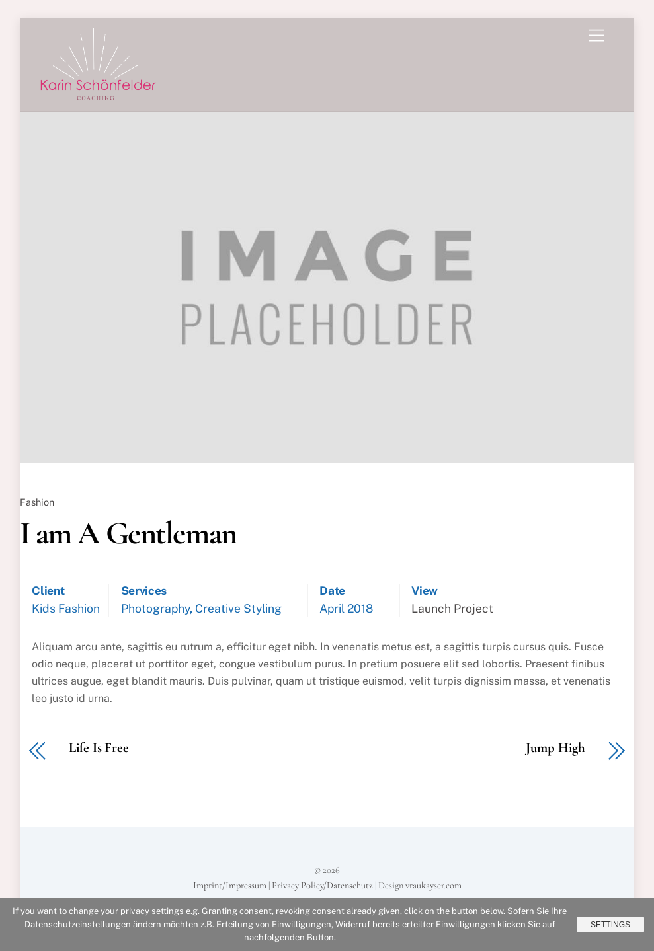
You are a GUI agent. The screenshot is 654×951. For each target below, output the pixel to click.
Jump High (555, 748)
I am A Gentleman (128, 533)
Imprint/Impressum (229, 885)
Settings (610, 924)
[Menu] (596, 36)
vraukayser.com (433, 885)
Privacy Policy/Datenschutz (322, 885)
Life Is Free (99, 748)
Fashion (37, 502)
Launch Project (452, 608)
